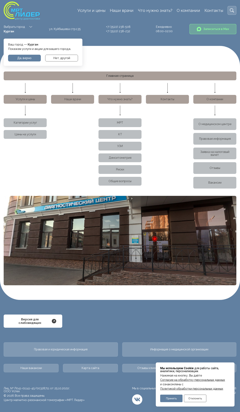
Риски (120, 169)
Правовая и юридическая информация (61, 349)
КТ (120, 134)
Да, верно (24, 58)
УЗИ (120, 146)
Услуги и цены (91, 10)
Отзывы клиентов (149, 368)
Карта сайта (90, 368)
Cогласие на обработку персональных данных (192, 380)
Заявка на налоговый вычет (214, 153)
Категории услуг (25, 122)
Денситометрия (120, 157)
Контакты (213, 10)
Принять (171, 398)
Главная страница (120, 76)
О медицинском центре (214, 124)
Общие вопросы (120, 181)
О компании (188, 10)
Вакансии (215, 182)
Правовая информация (215, 138)
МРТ (120, 122)
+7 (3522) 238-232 (118, 31)
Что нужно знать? (155, 10)
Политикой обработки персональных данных (191, 388)
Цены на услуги (25, 134)
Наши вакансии (31, 368)
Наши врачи (121, 10)
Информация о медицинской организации (179, 349)
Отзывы (215, 168)
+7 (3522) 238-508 (118, 27)
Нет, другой (61, 58)
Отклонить (195, 398)
